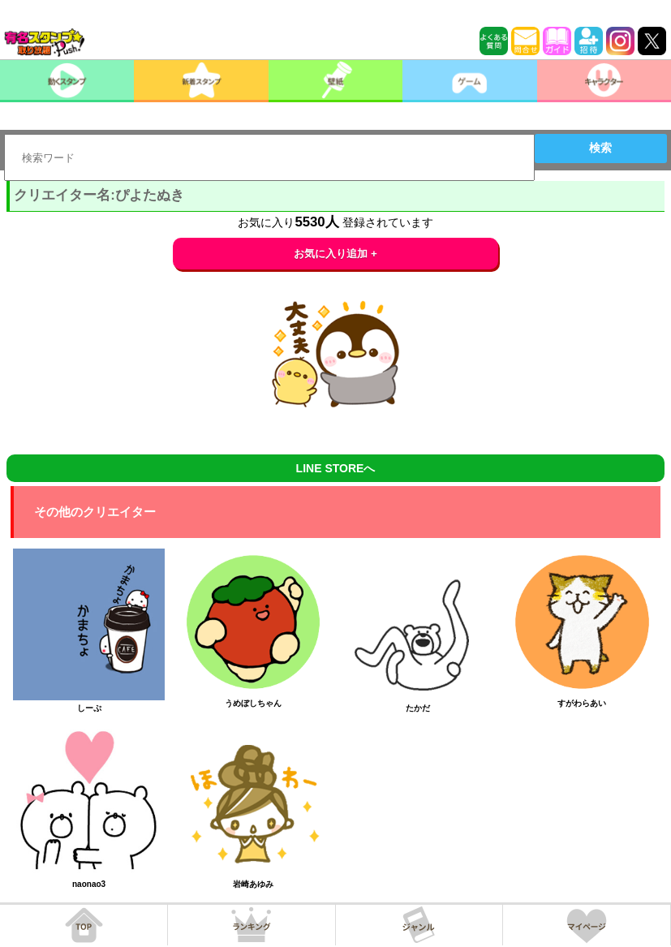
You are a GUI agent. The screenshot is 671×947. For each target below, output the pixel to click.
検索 (600, 147)
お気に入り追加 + (335, 254)
